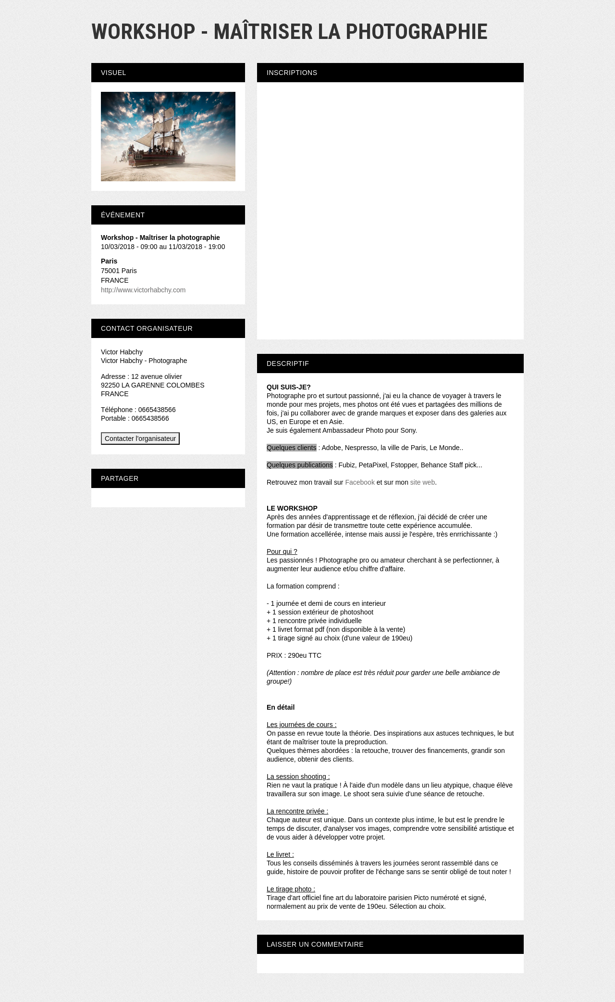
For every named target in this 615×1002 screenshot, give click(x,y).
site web (422, 482)
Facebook (359, 482)
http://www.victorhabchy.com (143, 290)
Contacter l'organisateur (140, 438)
